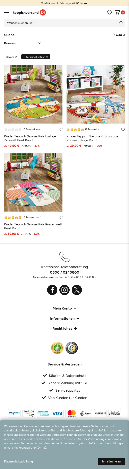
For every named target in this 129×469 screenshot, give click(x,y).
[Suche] (121, 23)
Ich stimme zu (111, 461)
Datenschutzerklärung (18, 461)
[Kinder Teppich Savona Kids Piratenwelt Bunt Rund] (33, 194)
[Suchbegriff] (60, 23)
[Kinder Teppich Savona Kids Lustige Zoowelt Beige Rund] (96, 106)
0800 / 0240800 (64, 272)
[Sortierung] (22, 43)
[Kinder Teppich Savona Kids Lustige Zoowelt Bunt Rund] (33, 106)
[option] (64, 3)
